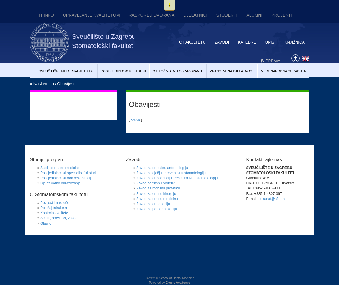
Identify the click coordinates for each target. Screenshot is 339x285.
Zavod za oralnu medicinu (157, 199)
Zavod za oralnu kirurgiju (156, 194)
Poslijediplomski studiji (123, 71)
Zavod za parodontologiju (156, 209)
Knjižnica (295, 42)
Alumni (254, 15)
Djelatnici (195, 15)
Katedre (247, 42)
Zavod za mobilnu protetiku (158, 188)
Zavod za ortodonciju (153, 204)
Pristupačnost (295, 57)
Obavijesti (66, 83)
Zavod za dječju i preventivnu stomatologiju (170, 173)
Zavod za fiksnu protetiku (156, 183)
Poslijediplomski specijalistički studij (68, 173)
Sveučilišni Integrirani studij (66, 71)
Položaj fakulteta (53, 208)
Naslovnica (43, 83)
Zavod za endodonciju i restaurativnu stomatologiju (177, 178)
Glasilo (45, 223)
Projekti (281, 15)
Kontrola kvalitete (54, 213)
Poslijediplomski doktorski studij (65, 178)
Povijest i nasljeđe (54, 203)
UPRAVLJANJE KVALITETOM (91, 15)
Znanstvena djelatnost (232, 71)
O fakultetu (192, 42)
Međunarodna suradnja (283, 71)
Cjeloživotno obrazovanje (178, 71)
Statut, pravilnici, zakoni (59, 218)
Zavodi (222, 42)
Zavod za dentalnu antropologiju (162, 168)
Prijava (273, 61)
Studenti (226, 15)
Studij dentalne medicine (60, 168)
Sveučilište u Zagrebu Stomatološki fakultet (104, 41)
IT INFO (46, 15)
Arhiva (135, 120)
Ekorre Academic (178, 282)
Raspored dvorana (152, 15)
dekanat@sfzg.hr (272, 199)
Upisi (270, 42)
